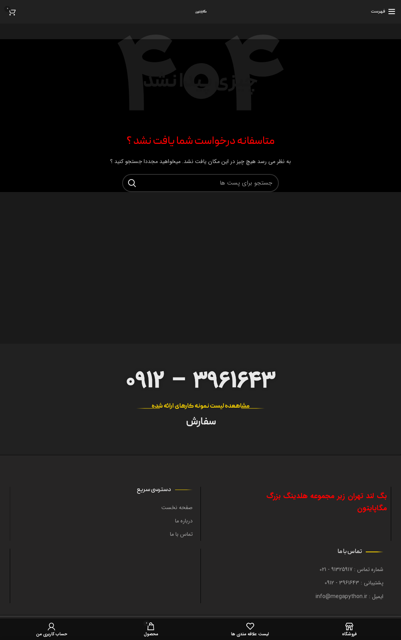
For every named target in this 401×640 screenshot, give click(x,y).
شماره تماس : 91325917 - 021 (351, 569)
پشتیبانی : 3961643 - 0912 (354, 582)
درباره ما (184, 521)
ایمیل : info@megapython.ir (349, 596)
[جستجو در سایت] (200, 183)
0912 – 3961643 (200, 381)
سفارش (201, 422)
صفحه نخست (177, 507)
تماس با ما (181, 534)
